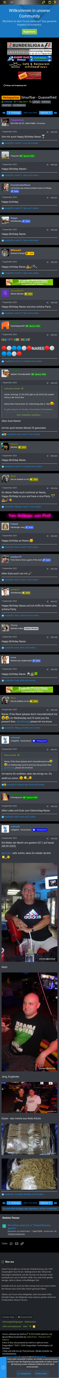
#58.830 (54, 303)
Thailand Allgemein (16, 1234)
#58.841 (54, 750)
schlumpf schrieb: (12, 388)
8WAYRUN (41, 1357)
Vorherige (14, 113)
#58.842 (54, 806)
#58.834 (54, 488)
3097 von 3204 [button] (30, 113)
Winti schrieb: (10, 755)
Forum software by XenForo (27, 1334)
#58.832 (54, 383)
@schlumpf (23, 721)
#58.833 (54, 456)
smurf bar (7, 105)
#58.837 (54, 601)
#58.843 (54, 839)
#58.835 (54, 536)
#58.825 (54, 132)
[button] (5, 2)
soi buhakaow (19, 105)
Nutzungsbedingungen (12, 1322)
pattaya (36, 102)
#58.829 (54, 262)
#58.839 (54, 669)
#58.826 (54, 165)
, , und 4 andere (21, 143)
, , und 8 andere (21, 240)
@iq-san (6, 853)
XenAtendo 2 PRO (10, 1357)
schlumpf (46, 102)
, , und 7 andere (21, 208)
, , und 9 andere (23, 434)
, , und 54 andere (24, 1194)
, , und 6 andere (21, 175)
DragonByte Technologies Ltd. (39, 1345)
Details (6, 1348)
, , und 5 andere (21, 313)
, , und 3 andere (20, 648)
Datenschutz (30, 1322)
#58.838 (54, 637)
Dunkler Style (8, 1317)
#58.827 (54, 198)
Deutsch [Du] (25, 1317)
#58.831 (54, 335)
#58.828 (54, 230)
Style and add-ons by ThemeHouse (18, 1351)
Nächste (46, 113)
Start (25, 1326)
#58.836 (54, 569)
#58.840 (54, 710)
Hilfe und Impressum (11, 1326)
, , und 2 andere (20, 817)
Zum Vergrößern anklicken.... (29, 415)
